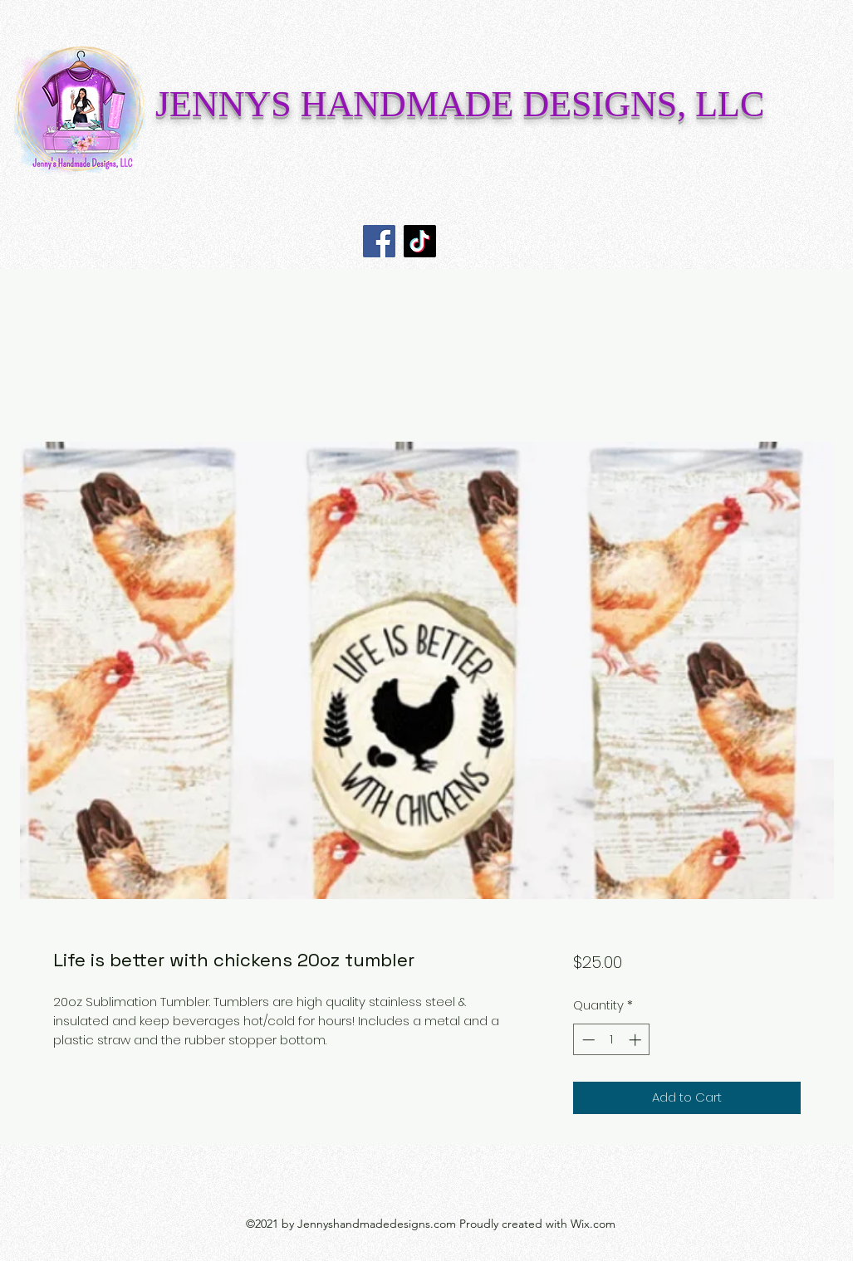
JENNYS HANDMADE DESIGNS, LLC (459, 104)
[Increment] (636, 1039)
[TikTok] (420, 241)
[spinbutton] (611, 1039)
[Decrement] (587, 1039)
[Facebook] (379, 241)
